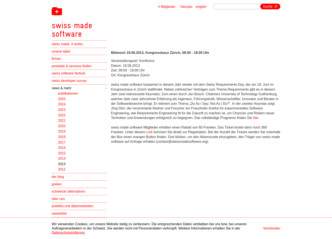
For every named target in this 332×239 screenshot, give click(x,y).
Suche (268, 6)
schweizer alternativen (68, 191)
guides (57, 184)
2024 (62, 104)
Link (149, 132)
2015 (62, 153)
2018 (62, 137)
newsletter (59, 213)
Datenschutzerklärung (68, 232)
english (201, 6)
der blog (58, 177)
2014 (62, 158)
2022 (62, 115)
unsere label (61, 51)
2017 (62, 142)
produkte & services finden (72, 66)
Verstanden (271, 228)
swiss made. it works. (68, 44)
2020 (62, 126)
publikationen (68, 93)
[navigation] (94, 19)
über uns (58, 199)
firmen (56, 58)
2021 (62, 120)
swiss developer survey (69, 80)
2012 (62, 169)
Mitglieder (168, 6)
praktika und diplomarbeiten (72, 206)
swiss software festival (68, 73)
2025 (62, 99)
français (186, 6)
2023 (62, 110)
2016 (62, 148)
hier (256, 118)
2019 (62, 131)
